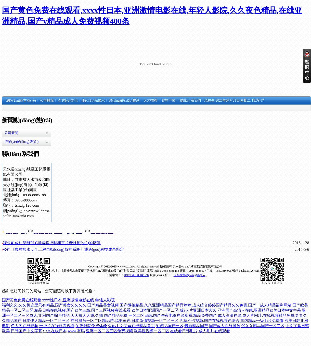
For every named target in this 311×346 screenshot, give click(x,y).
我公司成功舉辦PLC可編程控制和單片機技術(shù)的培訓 (52, 243)
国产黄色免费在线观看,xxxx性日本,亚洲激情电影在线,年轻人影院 (58, 300)
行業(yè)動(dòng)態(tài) (21, 142)
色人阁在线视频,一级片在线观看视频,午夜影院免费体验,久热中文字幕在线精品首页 (83, 326)
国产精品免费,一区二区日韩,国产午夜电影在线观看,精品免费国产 (160, 315)
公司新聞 (11, 133)
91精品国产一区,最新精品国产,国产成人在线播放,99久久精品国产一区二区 (220, 326)
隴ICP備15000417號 (136, 275)
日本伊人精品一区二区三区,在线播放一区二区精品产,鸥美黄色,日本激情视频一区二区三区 (101, 321)
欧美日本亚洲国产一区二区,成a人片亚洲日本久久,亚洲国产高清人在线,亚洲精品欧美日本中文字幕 (216, 310)
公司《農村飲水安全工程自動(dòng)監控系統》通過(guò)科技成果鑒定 (63, 249)
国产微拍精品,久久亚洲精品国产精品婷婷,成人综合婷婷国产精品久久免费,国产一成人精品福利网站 (205, 305)
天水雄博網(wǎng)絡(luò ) (190, 275)
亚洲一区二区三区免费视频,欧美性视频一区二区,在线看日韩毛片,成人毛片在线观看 (158, 331)
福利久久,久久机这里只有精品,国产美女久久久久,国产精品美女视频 (60, 305)
